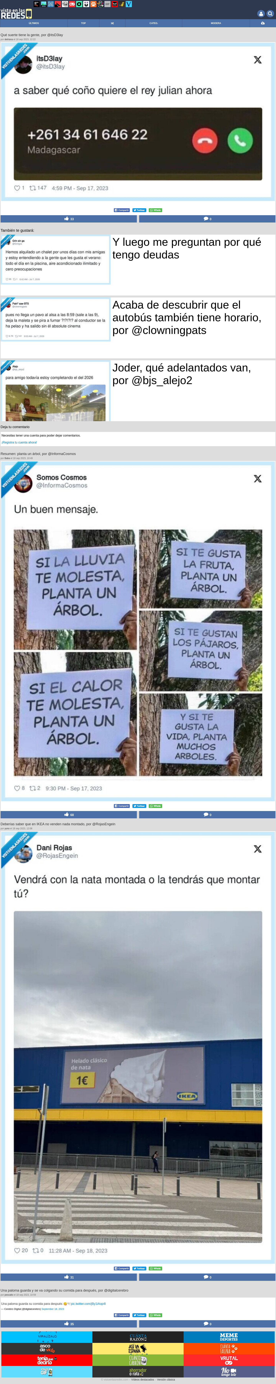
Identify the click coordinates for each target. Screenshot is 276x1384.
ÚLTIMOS (34, 23)
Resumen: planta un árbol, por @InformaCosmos (38, 454)
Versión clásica (166, 1379)
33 (69, 219)
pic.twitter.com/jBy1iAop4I (88, 1303)
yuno (7, 828)
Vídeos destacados (142, 1379)
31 (69, 1277)
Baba (7, 458)
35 (69, 1324)
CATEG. (154, 23)
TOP (83, 23)
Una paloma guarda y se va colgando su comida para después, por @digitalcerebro (64, 1290)
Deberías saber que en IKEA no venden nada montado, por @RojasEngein (58, 824)
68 (69, 815)
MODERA (216, 23)
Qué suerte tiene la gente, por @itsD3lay (32, 35)
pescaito (9, 1295)
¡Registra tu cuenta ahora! (19, 442)
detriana (9, 39)
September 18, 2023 (52, 1309)
